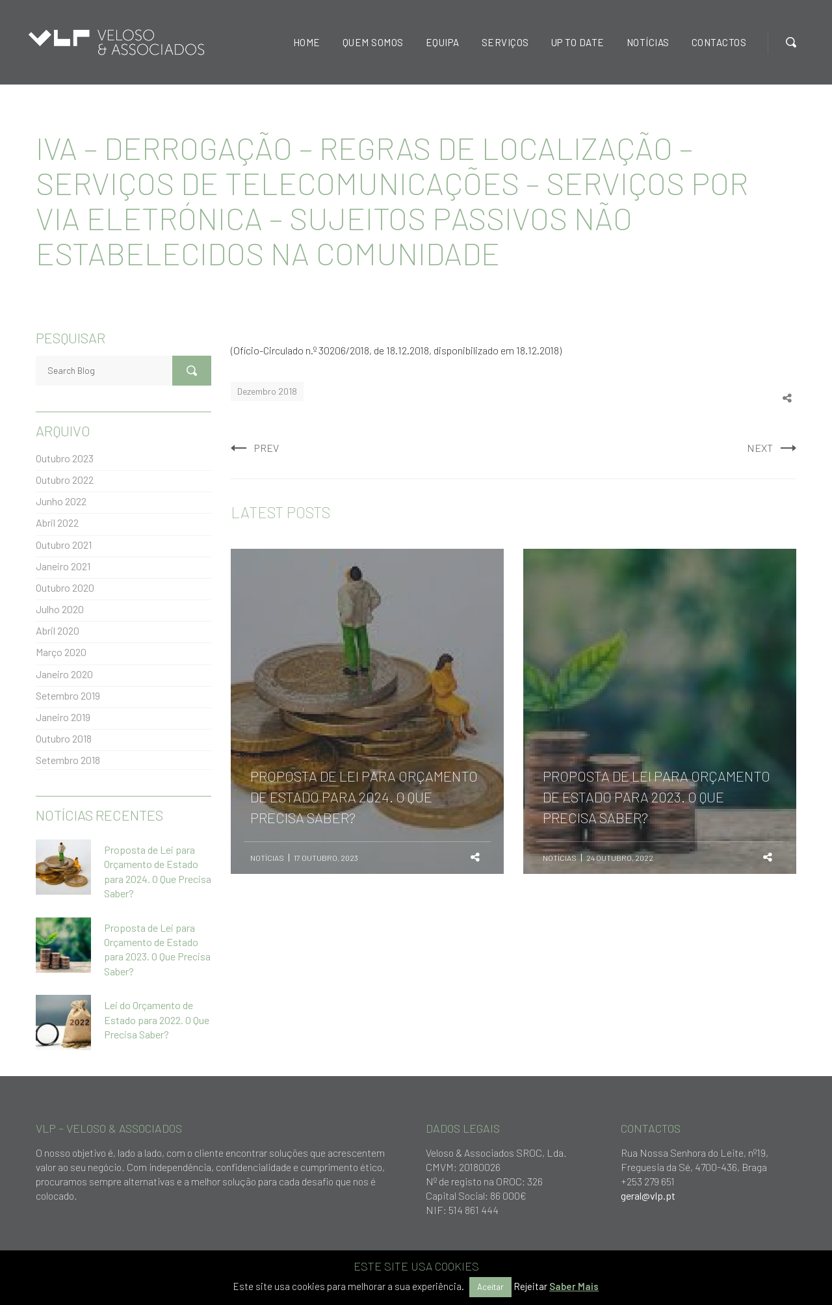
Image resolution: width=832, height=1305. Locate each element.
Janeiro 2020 (64, 674)
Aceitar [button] (490, 1287)
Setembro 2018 (68, 760)
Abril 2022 (57, 522)
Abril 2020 (57, 630)
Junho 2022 (61, 501)
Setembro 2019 (68, 695)
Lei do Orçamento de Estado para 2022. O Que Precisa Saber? (156, 1019)
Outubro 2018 (64, 738)
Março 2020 (61, 652)
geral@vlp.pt (648, 1195)
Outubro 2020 (65, 587)
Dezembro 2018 (267, 391)
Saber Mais (574, 1286)
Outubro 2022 (65, 479)
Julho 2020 (60, 609)
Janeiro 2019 (63, 717)
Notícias (267, 857)
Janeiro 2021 (63, 566)
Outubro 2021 (64, 544)
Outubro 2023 (65, 458)
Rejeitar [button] (530, 1286)
